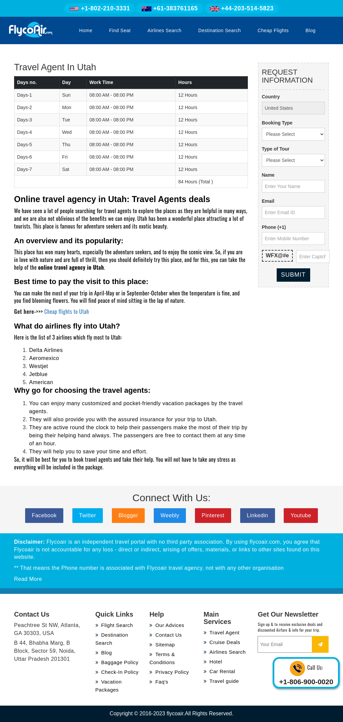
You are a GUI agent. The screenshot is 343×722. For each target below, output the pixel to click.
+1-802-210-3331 (99, 8)
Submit (293, 274)
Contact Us (165, 635)
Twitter (87, 515)
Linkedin (257, 515)
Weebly (169, 515)
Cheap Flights (273, 30)
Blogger (128, 515)
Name (268, 175)
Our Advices (166, 625)
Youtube (300, 515)
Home (85, 30)
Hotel (213, 661)
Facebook (44, 515)
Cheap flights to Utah (66, 311)
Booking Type (277, 122)
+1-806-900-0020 (306, 682)
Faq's (158, 682)
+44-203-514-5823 (242, 8)
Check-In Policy (117, 672)
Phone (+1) (274, 227)
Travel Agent (221, 632)
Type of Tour (276, 149)
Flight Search (114, 625)
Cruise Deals (222, 642)
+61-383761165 (170, 8)
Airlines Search (164, 30)
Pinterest (213, 515)
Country (271, 96)
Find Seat (120, 30)
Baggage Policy (117, 662)
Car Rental (219, 671)
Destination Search (219, 30)
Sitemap (162, 644)
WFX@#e (277, 255)
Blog (310, 30)
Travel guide (221, 681)
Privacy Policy (169, 672)
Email (268, 201)
